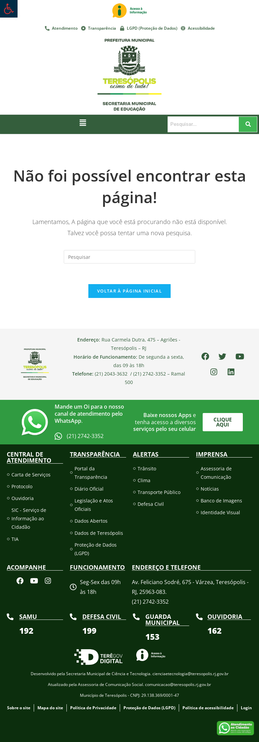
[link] (9, 9)
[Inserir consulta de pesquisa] (129, 257)
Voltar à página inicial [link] (129, 291)
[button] (83, 122)
